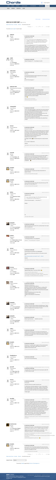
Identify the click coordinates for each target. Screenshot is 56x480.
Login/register (47, 2)
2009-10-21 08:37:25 (45, 126)
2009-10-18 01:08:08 (45, 58)
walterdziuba (13, 70)
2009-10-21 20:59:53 (45, 152)
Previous (29, 26)
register (14, 28)
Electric (19, 24)
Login (23, 8)
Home (8, 5)
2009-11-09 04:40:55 (45, 342)
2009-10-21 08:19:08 (45, 106)
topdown (12, 235)
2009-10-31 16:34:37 (45, 316)
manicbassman (13, 424)
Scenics (12, 379)
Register (19, 8)
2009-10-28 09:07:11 (45, 192)
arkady (11, 281)
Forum (47, 5)
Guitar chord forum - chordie (11, 24)
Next (48, 26)
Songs (12, 5)
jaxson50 (12, 366)
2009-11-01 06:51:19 (45, 329)
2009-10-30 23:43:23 (45, 248)
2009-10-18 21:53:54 (45, 86)
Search (13, 8)
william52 (12, 34)
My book (33, 5)
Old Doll (11, 125)
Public (24, 5)
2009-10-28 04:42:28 (45, 180)
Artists (17, 5)
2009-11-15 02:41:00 (45, 398)
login (11, 28)
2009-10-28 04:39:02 (45, 168)
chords (48, 476)
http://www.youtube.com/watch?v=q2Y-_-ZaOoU (34, 256)
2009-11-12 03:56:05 (45, 380)
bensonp (12, 267)
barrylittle (12, 398)
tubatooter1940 (13, 86)
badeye (11, 192)
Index (8, 8)
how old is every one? (13, 22)
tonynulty (12, 152)
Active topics (38, 19)
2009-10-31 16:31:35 (45, 302)
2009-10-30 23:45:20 (45, 267)
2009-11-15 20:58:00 (45, 424)
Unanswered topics (46, 19)
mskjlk (11, 58)
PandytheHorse (13, 355)
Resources (41, 5)
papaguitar (12, 222)
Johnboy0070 (13, 106)
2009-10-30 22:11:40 (45, 223)
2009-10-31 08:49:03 (30, 282)
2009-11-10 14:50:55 (45, 355)
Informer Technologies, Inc (34, 463)
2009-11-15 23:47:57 (45, 444)
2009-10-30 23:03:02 (45, 235)
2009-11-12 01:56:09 (29, 367)
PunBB (22, 463)
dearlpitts (12, 167)
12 (46, 26)
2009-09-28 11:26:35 (45, 34)
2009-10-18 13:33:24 (45, 71)
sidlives (11, 328)
